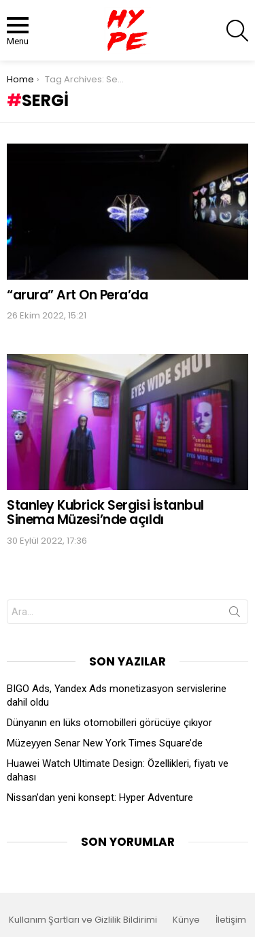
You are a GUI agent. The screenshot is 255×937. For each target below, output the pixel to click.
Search (234, 614)
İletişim (231, 920)
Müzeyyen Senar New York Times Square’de (105, 743)
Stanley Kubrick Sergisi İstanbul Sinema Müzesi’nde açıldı (105, 512)
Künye (186, 920)
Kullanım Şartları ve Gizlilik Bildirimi (83, 920)
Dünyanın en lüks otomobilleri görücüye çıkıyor (109, 723)
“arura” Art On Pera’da (77, 295)
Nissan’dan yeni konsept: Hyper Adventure (100, 797)
